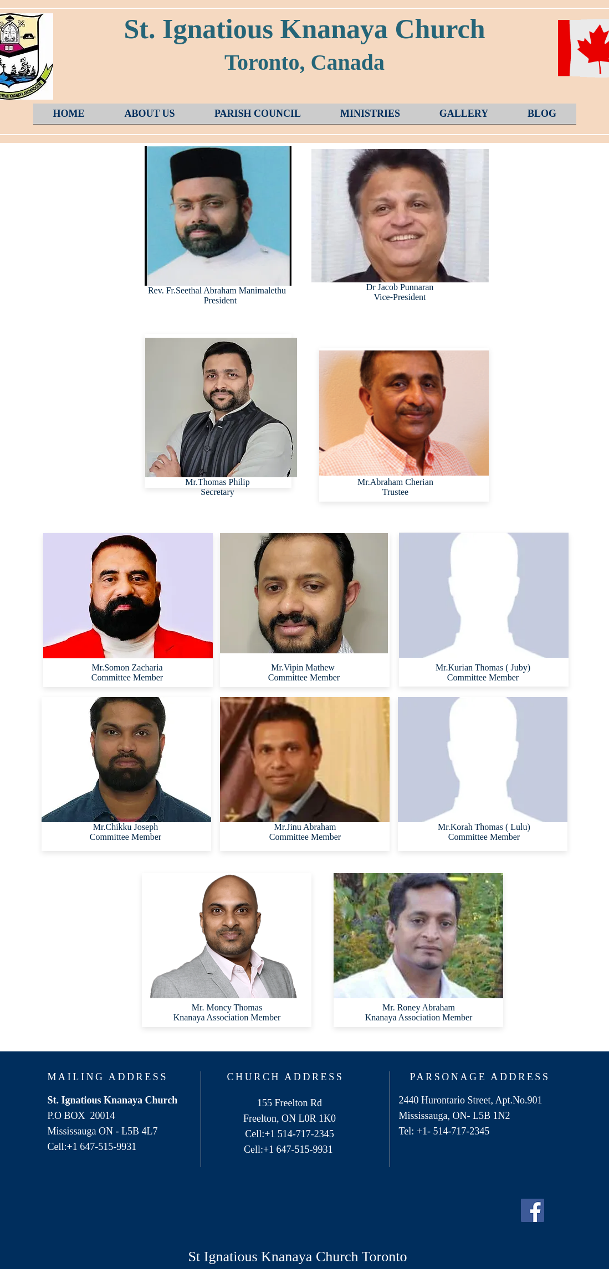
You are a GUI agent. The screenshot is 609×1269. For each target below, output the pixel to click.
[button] (150, 117)
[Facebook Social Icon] (532, 1210)
